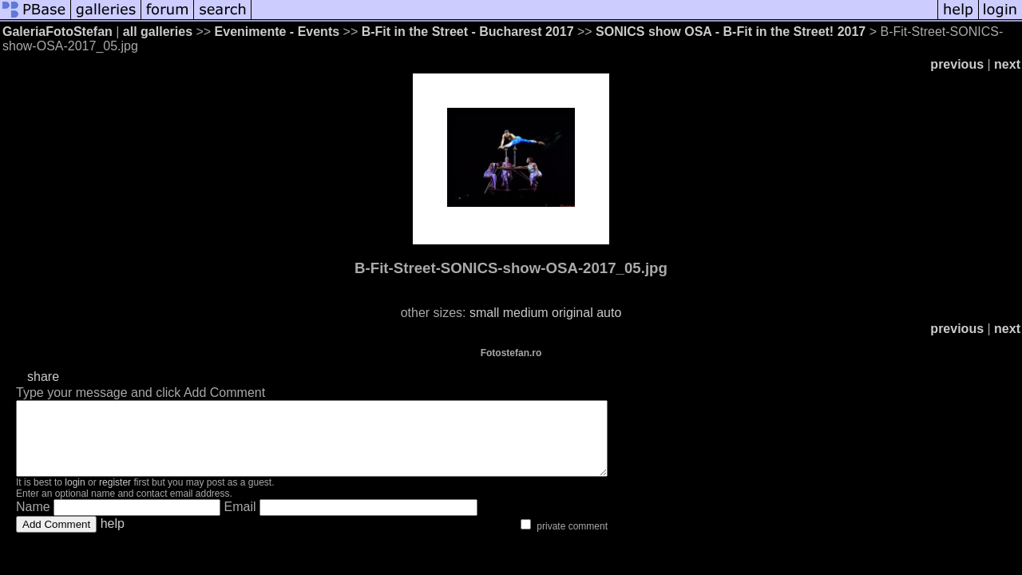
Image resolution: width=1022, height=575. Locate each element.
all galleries (157, 31)
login (75, 496)
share (43, 376)
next (1007, 64)
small (484, 312)
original (572, 312)
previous (957, 64)
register (115, 496)
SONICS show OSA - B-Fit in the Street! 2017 (731, 31)
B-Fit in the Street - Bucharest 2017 (468, 31)
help (113, 538)
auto (608, 312)
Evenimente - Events (277, 31)
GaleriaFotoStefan (57, 31)
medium (526, 312)
